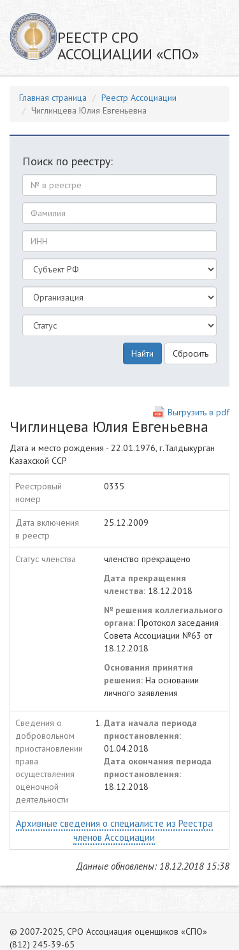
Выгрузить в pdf (198, 412)
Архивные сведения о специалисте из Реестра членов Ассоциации (114, 830)
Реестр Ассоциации (139, 97)
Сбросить (190, 353)
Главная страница (53, 97)
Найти (142, 353)
